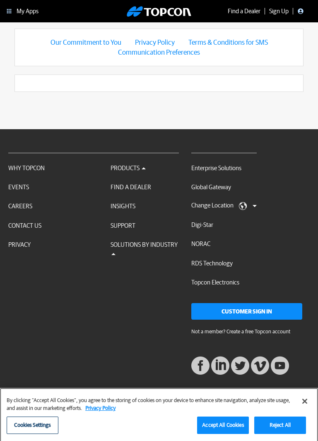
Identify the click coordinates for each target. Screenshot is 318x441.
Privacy (19, 244)
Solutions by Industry (144, 248)
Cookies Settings (32, 429)
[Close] (305, 405)
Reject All (280, 429)
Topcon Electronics (215, 282)
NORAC (200, 243)
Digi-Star (202, 224)
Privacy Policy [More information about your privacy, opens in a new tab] (100, 412)
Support (123, 225)
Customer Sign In (247, 311)
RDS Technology (212, 263)
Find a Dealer (131, 186)
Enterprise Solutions (216, 167)
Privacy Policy (155, 42)
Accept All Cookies (222, 429)
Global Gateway (211, 186)
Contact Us (24, 225)
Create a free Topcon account (258, 331)
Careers (20, 206)
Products (128, 167)
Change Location (224, 206)
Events (18, 186)
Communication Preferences (159, 52)
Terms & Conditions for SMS (228, 42)
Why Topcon (26, 167)
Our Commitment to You (86, 42)
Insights (123, 206)
